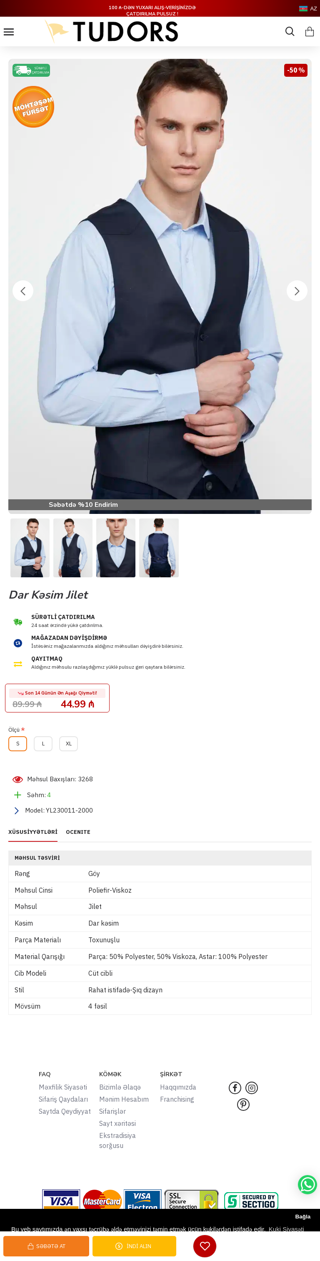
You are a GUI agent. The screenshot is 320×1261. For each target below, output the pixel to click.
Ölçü (14, 729)
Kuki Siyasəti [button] (286, 1229)
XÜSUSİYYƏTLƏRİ (33, 832)
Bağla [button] (302, 1216)
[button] (22, 290)
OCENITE (78, 832)
